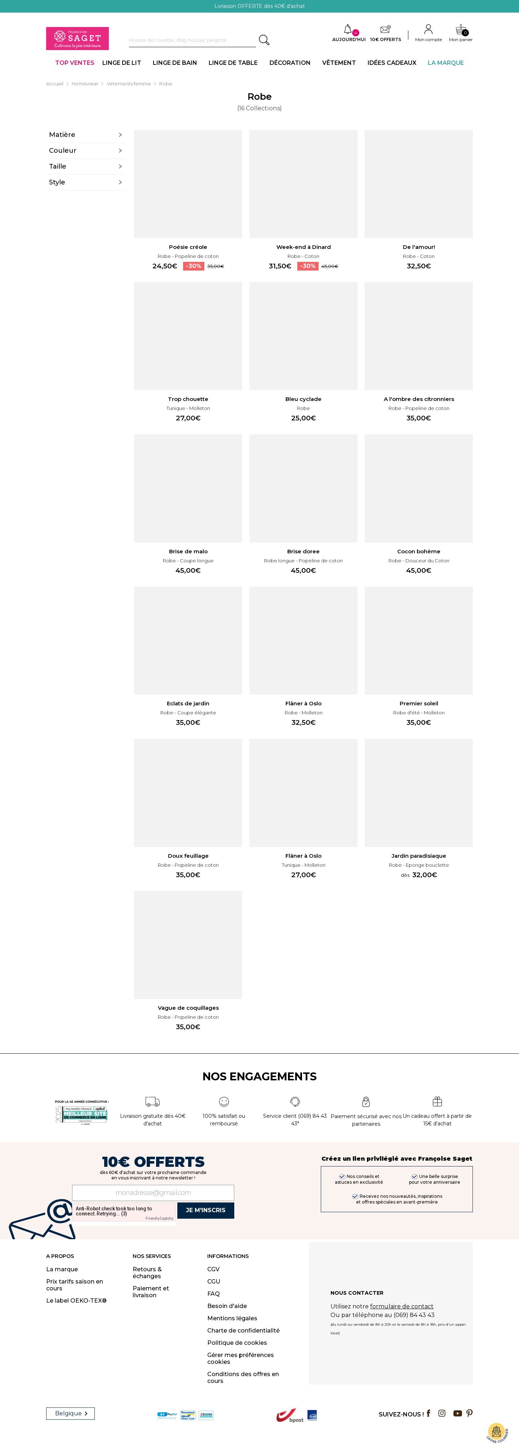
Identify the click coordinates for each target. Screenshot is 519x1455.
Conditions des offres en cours (243, 1377)
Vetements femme (129, 83)
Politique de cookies (237, 1342)
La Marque (446, 62)
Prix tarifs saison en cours (74, 1285)
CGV (213, 1269)
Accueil (54, 83)
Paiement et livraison (151, 1292)
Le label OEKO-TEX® (76, 1300)
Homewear (85, 83)
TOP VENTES (74, 62)
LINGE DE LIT (121, 62)
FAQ (213, 1293)
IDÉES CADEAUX (392, 62)
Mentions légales (232, 1318)
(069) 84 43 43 (414, 1318)
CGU (213, 1281)
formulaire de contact (402, 1309)
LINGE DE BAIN (175, 62)
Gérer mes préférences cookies (240, 1358)
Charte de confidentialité (243, 1330)
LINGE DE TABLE (233, 62)
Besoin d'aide (227, 1306)
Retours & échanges (147, 1273)
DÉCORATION (290, 62)
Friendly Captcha (159, 1218)
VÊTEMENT (339, 62)
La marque (62, 1269)
